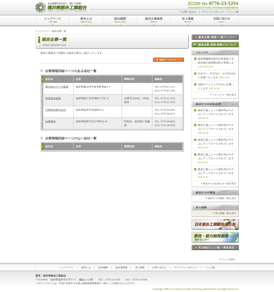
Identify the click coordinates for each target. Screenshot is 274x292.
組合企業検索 (154, 21)
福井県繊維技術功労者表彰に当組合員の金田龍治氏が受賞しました (216, 62)
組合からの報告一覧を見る (222, 198)
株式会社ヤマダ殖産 (56, 86)
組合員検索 (121, 267)
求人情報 (188, 21)
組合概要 (120, 21)
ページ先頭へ (229, 259)
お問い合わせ (189, 11)
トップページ (52, 21)
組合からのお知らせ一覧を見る (219, 183)
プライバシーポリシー (213, 11)
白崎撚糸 (50, 121)
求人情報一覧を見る (225, 213)
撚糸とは (86, 21)
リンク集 (234, 11)
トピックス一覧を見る (224, 94)
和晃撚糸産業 (53, 98)
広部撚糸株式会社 (55, 109)
